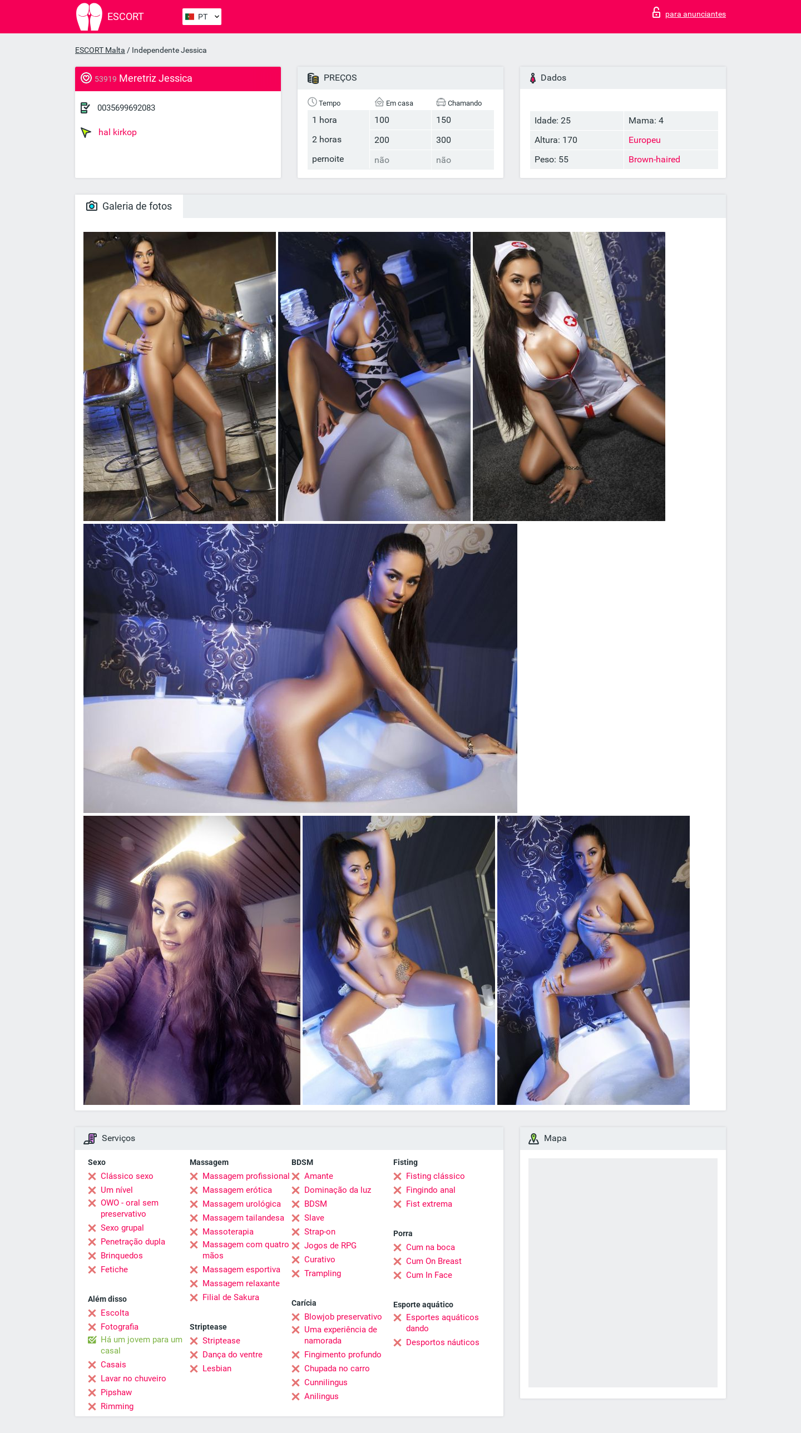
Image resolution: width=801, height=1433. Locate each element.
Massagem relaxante (241, 1283)
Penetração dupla (133, 1242)
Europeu (645, 140)
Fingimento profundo (343, 1355)
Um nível (117, 1190)
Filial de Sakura (230, 1297)
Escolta (115, 1313)
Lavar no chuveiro (133, 1379)
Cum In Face (429, 1275)
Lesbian (216, 1368)
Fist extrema (429, 1204)
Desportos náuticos (442, 1342)
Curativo (319, 1260)
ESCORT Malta (100, 50)
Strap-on (319, 1232)
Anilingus (321, 1396)
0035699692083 (126, 108)
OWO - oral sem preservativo (130, 1208)
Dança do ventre (232, 1355)
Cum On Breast (434, 1261)
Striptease (221, 1341)
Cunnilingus (326, 1382)
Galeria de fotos (129, 206)
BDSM (315, 1204)
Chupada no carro (337, 1368)
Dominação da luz (337, 1190)
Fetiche (114, 1270)
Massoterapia (228, 1232)
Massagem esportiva (241, 1270)
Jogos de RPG (330, 1246)
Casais (113, 1365)
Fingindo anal (431, 1190)
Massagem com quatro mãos (245, 1250)
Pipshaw (116, 1392)
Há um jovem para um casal (141, 1345)
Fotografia (120, 1327)
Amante (318, 1176)
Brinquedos (122, 1256)
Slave (314, 1218)
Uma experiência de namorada (340, 1335)
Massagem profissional (246, 1176)
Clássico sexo (127, 1176)
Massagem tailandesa (243, 1218)
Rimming (117, 1406)
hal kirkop (109, 132)
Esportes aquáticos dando (442, 1322)
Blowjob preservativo (343, 1317)
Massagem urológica (241, 1204)
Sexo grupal (122, 1228)
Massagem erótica (237, 1190)
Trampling (322, 1273)
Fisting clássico (435, 1176)
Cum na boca (430, 1247)
